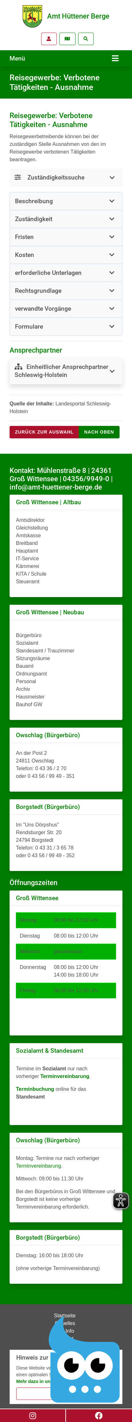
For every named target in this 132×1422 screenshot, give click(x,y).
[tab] (66, 201)
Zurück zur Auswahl (44, 432)
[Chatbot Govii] (84, 1360)
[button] (66, 201)
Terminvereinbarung (38, 1166)
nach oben (99, 432)
